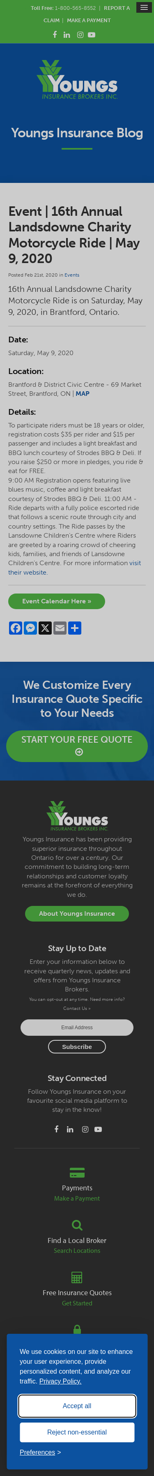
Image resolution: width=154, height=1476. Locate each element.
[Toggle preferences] (40, 1452)
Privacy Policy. (60, 1381)
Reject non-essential (77, 1432)
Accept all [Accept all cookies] (77, 1405)
